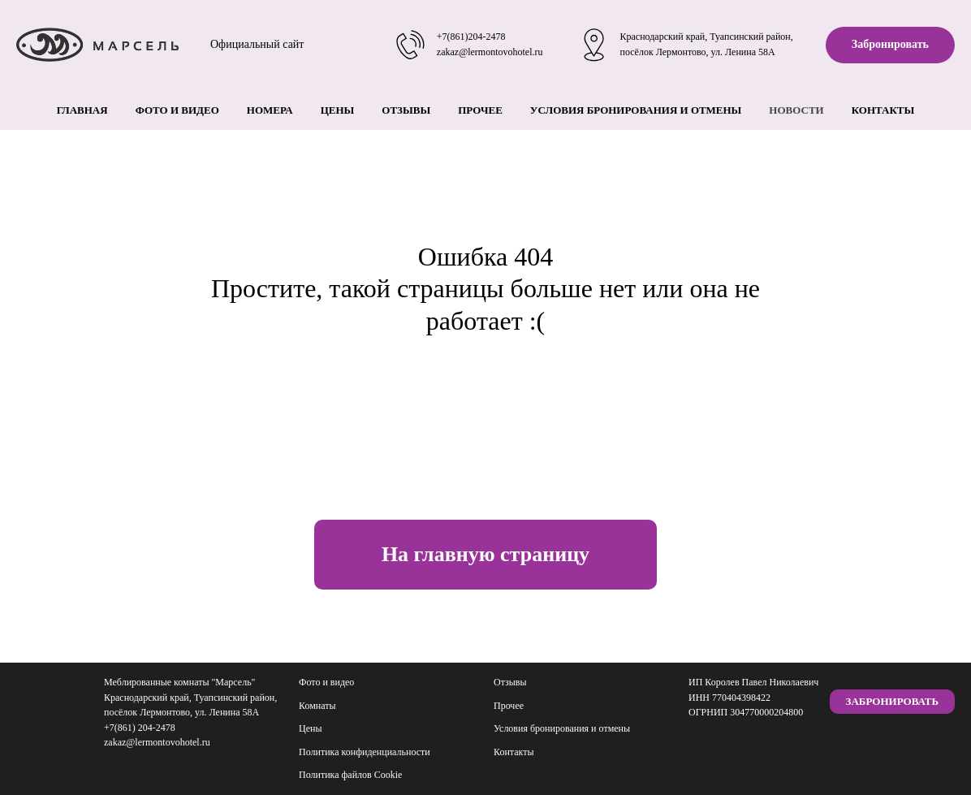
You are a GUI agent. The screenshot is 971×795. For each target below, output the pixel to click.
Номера (270, 110)
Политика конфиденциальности (364, 752)
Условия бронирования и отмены (636, 110)
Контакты (883, 110)
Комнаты (317, 705)
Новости (796, 110)
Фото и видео (177, 110)
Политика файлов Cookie (350, 774)
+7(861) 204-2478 (139, 727)
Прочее (480, 110)
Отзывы (406, 110)
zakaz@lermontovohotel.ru (490, 52)
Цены (338, 110)
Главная (82, 110)
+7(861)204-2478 (471, 36)
